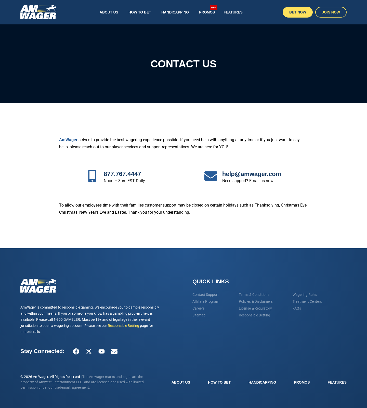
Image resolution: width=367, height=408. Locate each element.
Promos (208, 9)
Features (233, 12)
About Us (109, 12)
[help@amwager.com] (210, 176)
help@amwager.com (251, 173)
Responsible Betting (123, 326)
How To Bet (139, 12)
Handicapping (175, 12)
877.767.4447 (122, 173)
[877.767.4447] (92, 176)
